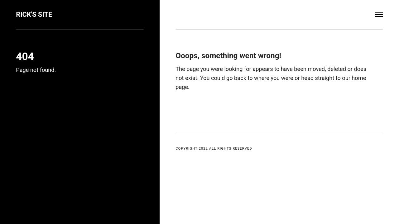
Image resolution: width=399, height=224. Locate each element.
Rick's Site (34, 14)
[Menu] (379, 15)
